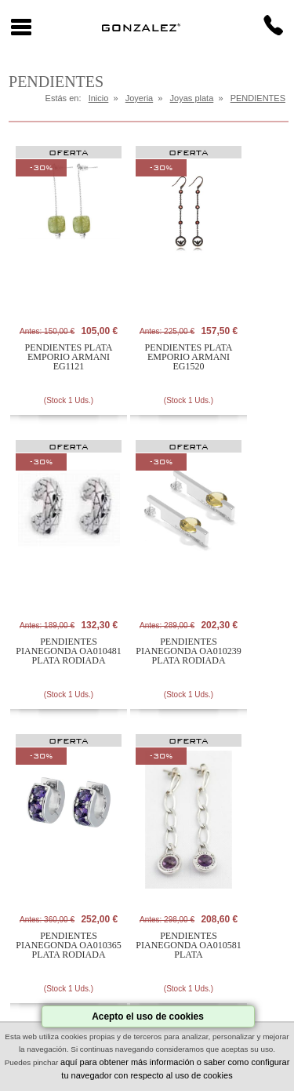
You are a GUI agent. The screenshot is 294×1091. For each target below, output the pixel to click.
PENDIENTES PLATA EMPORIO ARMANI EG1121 (69, 357)
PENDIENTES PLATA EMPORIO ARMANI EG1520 (189, 357)
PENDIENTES (257, 98)
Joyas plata (192, 98)
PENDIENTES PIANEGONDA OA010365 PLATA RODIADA (68, 945)
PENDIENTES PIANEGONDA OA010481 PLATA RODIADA (68, 651)
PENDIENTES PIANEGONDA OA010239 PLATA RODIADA (188, 651)
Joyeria (139, 98)
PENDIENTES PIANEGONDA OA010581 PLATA (188, 945)
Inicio (99, 98)
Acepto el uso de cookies (148, 1016)
